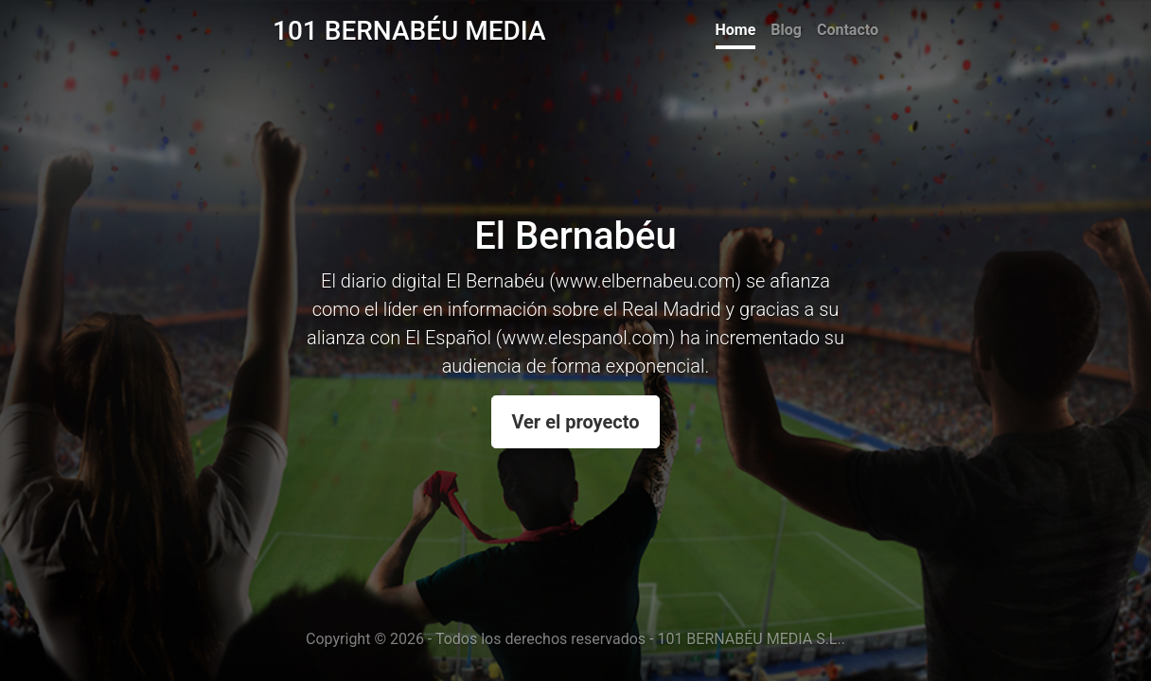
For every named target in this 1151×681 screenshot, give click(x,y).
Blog (786, 30)
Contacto (847, 30)
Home (736, 30)
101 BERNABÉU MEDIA (409, 30)
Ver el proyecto (575, 421)
